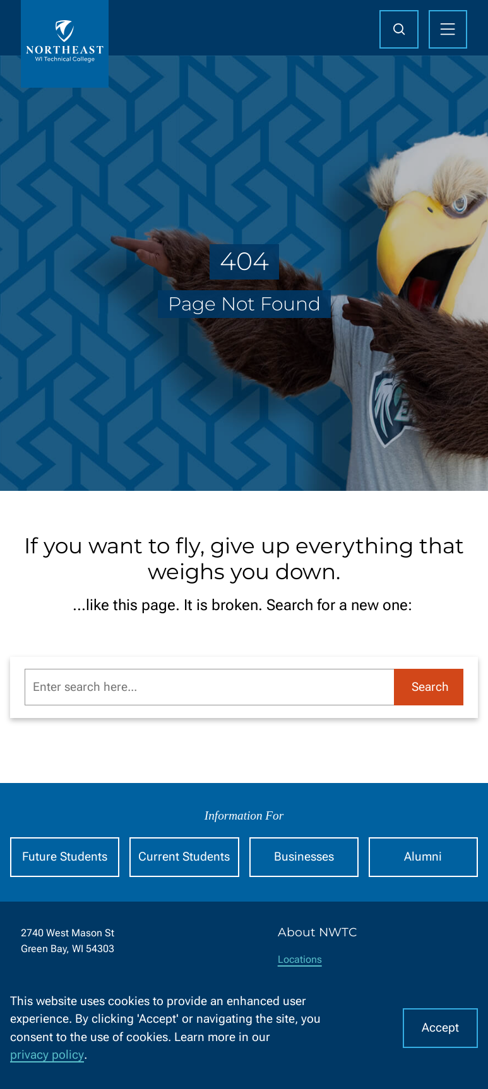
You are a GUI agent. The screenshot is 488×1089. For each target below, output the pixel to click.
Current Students (184, 856)
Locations (300, 959)
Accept (440, 1027)
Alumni (423, 856)
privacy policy (47, 1054)
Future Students (64, 856)
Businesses (304, 856)
